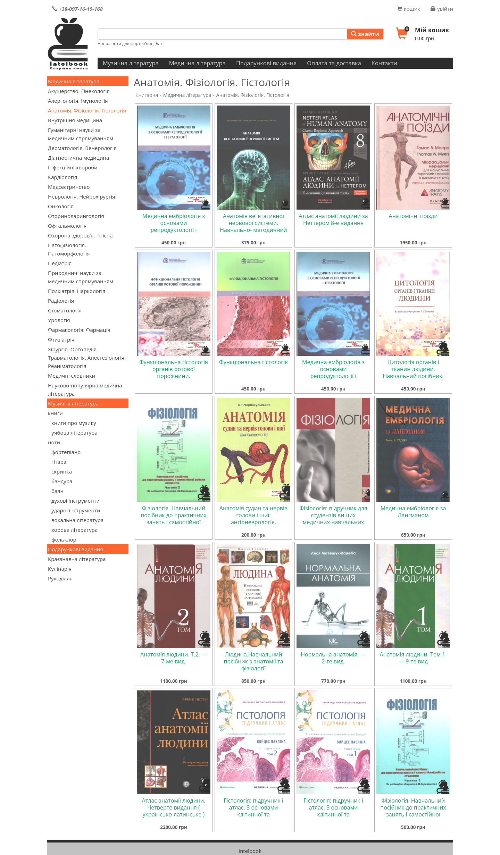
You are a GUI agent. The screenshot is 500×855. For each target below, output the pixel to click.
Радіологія (61, 300)
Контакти (384, 63)
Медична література (197, 63)
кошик (408, 8)
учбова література (74, 432)
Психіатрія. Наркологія (76, 290)
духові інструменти (75, 500)
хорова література (74, 529)
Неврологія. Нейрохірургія (81, 196)
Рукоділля (60, 578)
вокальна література (77, 520)
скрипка (61, 471)
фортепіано (66, 452)
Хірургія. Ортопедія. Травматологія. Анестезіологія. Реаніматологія (87, 357)
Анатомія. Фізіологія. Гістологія (87, 110)
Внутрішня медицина (75, 120)
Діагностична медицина (78, 157)
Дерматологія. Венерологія (82, 147)
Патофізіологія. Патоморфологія (69, 249)
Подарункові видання (266, 63)
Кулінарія (60, 568)
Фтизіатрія (61, 339)
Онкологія (61, 206)
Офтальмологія (67, 225)
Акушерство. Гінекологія (79, 90)
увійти (442, 8)
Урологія (59, 320)
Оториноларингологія (76, 215)
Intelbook (250, 850)
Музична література (131, 63)
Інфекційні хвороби (73, 167)
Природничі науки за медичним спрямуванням (80, 277)
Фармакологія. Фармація (79, 329)
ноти (54, 442)
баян (57, 490)
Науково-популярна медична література (85, 389)
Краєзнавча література (77, 558)
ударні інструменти (75, 510)
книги (55, 413)
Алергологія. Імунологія (78, 100)
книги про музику (73, 422)
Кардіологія (62, 177)
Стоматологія (65, 310)
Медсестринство (69, 186)
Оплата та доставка (334, 63)
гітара (58, 461)
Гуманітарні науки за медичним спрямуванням (80, 134)
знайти (365, 34)
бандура (61, 481)
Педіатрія (60, 263)
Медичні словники (71, 375)
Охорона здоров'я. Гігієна (80, 235)
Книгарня (146, 95)
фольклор (63, 539)
